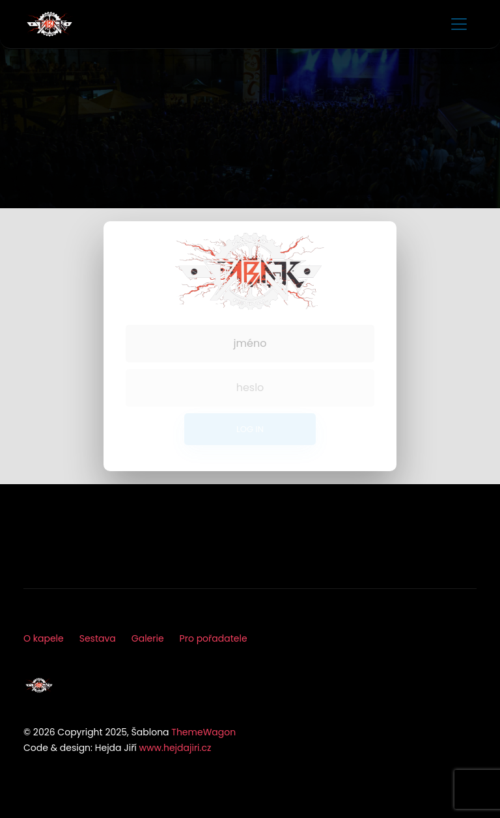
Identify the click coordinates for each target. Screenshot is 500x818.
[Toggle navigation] (459, 24)
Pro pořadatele (213, 638)
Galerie (148, 638)
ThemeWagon (203, 732)
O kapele (43, 638)
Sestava (97, 638)
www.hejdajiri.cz (175, 747)
